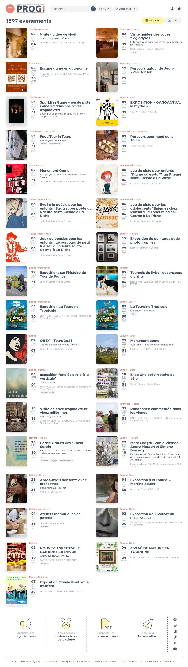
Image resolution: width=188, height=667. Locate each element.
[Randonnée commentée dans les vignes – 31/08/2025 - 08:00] (139, 417)
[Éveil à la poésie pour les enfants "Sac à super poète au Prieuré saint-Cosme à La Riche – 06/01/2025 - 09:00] (49, 213)
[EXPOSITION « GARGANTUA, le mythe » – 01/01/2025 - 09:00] (139, 111)
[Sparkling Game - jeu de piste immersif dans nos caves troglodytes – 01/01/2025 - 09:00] (49, 111)
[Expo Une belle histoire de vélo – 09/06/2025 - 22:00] (139, 383)
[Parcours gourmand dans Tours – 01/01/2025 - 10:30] (139, 145)
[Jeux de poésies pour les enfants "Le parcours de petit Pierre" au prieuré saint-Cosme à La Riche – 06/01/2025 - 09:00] (49, 247)
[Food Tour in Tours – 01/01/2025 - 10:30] (49, 145)
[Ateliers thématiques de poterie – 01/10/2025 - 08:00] (49, 522)
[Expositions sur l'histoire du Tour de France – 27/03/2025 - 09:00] (49, 281)
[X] (175, 643)
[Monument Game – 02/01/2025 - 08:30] (49, 179)
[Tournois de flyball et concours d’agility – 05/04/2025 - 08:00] (139, 281)
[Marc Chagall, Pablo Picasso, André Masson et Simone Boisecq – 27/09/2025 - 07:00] (139, 452)
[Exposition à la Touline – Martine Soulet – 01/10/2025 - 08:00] (139, 488)
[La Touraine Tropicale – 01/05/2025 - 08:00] (139, 315)
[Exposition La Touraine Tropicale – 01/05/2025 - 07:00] (49, 315)
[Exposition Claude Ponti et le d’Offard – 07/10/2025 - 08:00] (49, 590)
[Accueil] (31, 8)
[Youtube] (175, 648)
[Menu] (10, 8)
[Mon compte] (172, 8)
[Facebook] (175, 619)
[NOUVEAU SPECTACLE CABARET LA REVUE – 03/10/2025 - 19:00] (49, 556)
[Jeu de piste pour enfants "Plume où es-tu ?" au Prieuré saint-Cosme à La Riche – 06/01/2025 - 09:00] (139, 179)
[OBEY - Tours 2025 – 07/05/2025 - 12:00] (49, 349)
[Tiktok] (175, 637)
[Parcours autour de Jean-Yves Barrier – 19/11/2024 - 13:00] (139, 77)
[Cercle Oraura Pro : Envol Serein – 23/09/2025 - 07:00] (49, 451)
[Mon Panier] (179, 8)
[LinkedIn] (175, 631)
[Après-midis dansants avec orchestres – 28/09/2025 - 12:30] (49, 488)
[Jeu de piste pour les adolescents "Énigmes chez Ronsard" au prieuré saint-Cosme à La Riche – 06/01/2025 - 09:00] (139, 213)
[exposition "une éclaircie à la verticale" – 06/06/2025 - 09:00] (49, 383)
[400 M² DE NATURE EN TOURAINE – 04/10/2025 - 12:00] (139, 556)
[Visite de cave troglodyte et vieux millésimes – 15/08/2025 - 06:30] (49, 417)
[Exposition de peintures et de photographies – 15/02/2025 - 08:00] (139, 247)
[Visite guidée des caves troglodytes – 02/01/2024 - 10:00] (139, 43)
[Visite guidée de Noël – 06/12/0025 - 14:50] (49, 43)
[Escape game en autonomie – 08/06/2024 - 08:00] (49, 77)
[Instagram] (175, 625)
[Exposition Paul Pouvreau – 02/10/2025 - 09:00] (139, 522)
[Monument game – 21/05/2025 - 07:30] (139, 349)
